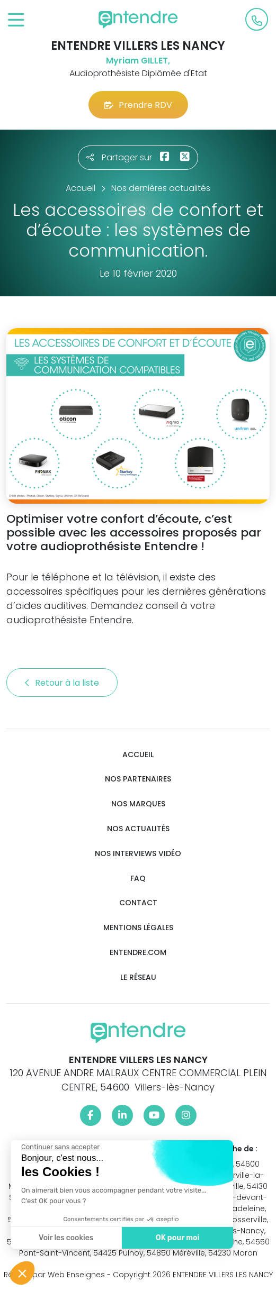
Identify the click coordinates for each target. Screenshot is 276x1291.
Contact (138, 902)
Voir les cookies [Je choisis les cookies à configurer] (65, 1237)
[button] (22, 1273)
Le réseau (138, 977)
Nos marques (138, 803)
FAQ (138, 878)
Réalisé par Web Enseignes (54, 1274)
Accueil (138, 754)
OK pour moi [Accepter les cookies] (176, 1237)
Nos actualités (138, 828)
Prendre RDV (138, 105)
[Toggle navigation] (16, 20)
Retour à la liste (62, 683)
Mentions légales (138, 927)
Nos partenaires (138, 779)
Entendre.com (138, 952)
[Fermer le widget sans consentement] (59, 1147)
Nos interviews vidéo (138, 853)
